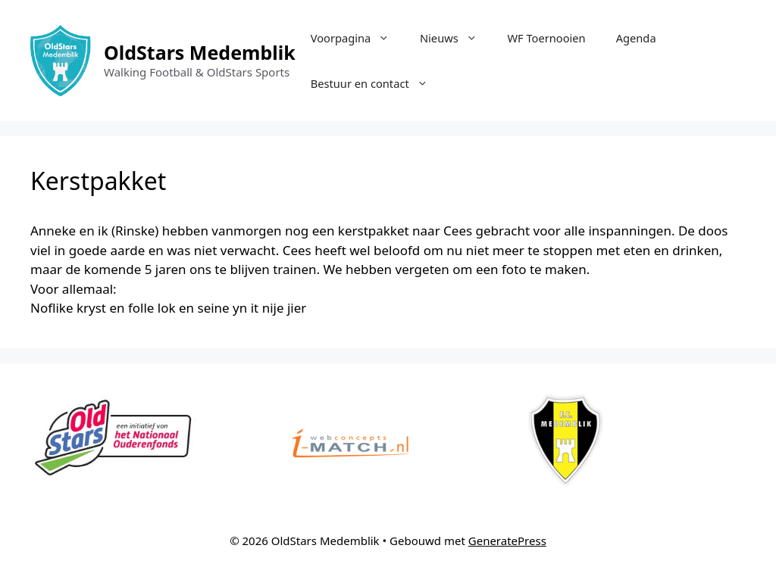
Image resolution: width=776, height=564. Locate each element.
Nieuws (456, 38)
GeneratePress (507, 540)
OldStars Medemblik (200, 52)
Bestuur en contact (377, 83)
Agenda (636, 37)
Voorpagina (358, 38)
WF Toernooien (546, 37)
